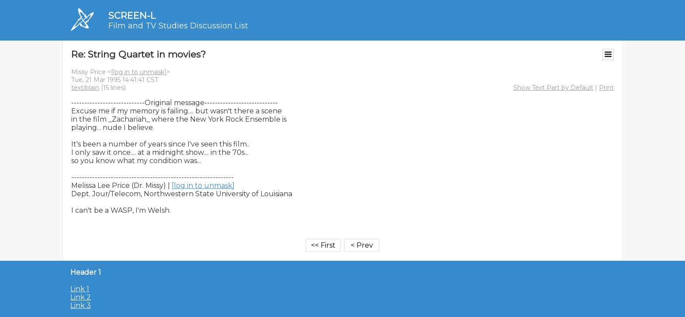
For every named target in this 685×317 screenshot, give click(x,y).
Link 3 (80, 305)
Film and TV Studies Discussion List (178, 26)
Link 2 (80, 297)
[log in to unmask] (138, 72)
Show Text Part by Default (553, 88)
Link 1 (79, 289)
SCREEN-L (132, 15)
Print (606, 88)
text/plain (85, 88)
